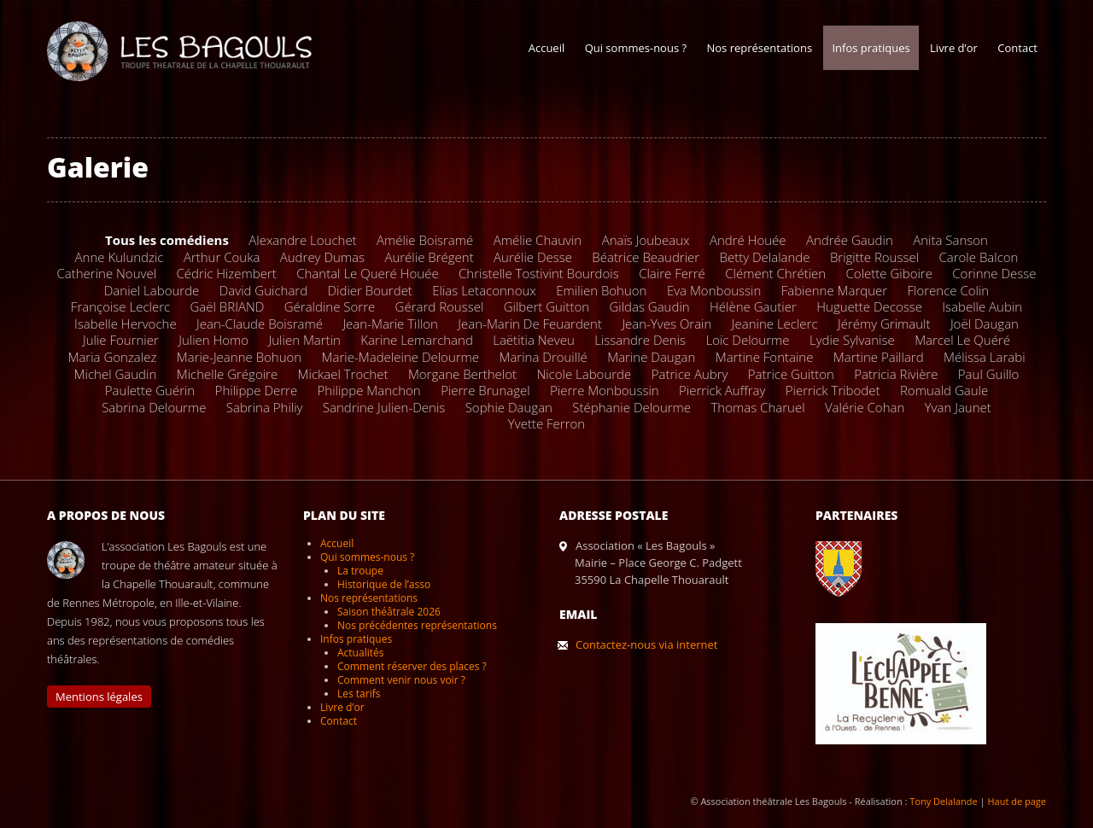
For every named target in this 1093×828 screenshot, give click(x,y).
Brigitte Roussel (874, 256)
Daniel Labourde (152, 290)
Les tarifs (358, 693)
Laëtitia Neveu (534, 339)
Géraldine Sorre (329, 306)
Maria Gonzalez (111, 356)
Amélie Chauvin (538, 239)
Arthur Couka (222, 256)
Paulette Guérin (150, 390)
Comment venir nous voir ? (401, 680)
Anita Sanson (950, 239)
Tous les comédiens (167, 239)
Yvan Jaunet (958, 407)
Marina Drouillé (543, 356)
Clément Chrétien (775, 273)
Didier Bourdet (370, 290)
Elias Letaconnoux (484, 290)
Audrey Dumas (322, 256)
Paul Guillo (989, 373)
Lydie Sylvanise (852, 339)
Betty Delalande (765, 256)
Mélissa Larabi (985, 356)
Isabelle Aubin (982, 306)
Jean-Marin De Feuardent (530, 323)
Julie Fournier (121, 339)
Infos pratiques (870, 47)
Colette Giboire (889, 273)
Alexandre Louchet (302, 239)
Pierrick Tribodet (833, 390)
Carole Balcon (978, 256)
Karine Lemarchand (416, 339)
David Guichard (263, 290)
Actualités (360, 652)
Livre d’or (954, 47)
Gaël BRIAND (227, 306)
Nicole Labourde (583, 373)
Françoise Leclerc (120, 306)
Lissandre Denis (640, 339)
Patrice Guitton (791, 373)
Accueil (547, 47)
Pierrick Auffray (722, 390)
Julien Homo (213, 339)
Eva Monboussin (714, 290)
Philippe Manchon (369, 390)
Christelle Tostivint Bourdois (539, 273)
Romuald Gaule (944, 390)
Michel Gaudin (115, 373)
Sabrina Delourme (154, 407)
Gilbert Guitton (546, 306)
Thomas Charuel (757, 407)
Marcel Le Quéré (962, 339)
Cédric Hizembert (226, 273)
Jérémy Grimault (884, 323)
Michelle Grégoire (227, 373)
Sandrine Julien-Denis (384, 407)
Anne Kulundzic (119, 256)
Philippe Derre (256, 390)
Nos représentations (759, 47)
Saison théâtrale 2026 (389, 611)
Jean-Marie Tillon (390, 323)
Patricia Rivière (896, 373)
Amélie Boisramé (425, 239)
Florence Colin (949, 290)
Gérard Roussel (439, 306)
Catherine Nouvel (106, 273)
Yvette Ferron (546, 423)
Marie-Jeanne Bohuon (239, 356)
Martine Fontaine (765, 356)
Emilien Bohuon (601, 290)
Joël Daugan (984, 323)
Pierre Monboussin (604, 390)
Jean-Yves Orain (666, 323)
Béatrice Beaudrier (645, 256)
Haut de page (1016, 801)
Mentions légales (99, 696)
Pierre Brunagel (485, 390)
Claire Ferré (672, 273)
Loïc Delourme (747, 339)
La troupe (360, 570)
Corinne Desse (994, 273)
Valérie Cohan (864, 407)
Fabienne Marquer (834, 290)
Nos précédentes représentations (417, 625)
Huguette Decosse (869, 306)
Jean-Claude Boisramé (259, 323)
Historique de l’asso (383, 584)
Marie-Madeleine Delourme (400, 356)
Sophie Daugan (508, 407)
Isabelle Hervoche (125, 323)
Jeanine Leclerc (775, 323)
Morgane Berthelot (462, 373)
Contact (1017, 47)
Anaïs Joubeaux (646, 239)
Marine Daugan (651, 356)
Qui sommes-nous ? (636, 47)
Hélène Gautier (753, 306)
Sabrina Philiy (264, 407)
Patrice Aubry (690, 373)
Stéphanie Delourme (631, 407)
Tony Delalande (943, 801)
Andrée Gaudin (849, 239)
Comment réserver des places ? (412, 666)
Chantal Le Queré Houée (367, 273)
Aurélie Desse (533, 256)
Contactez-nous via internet (646, 644)
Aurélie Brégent (428, 256)
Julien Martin (305, 339)
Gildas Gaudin (649, 306)
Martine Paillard (878, 356)
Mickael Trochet (343, 373)
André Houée (748, 239)
